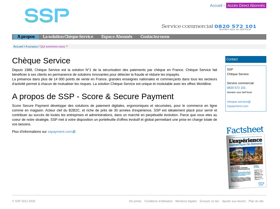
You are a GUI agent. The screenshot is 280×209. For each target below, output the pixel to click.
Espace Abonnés (116, 37)
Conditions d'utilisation (158, 201)
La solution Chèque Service (68, 37)
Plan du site (256, 201)
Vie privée (135, 201)
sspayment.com (60, 132)
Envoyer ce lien (209, 201)
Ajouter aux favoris (234, 201)
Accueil (216, 5)
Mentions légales (186, 201)
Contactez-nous (155, 37)
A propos (26, 37)
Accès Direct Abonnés (246, 5)
